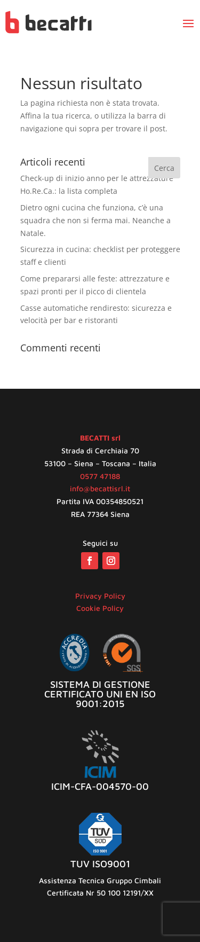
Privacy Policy (100, 595)
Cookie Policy (100, 608)
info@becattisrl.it (100, 488)
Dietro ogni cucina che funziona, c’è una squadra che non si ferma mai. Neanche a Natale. (95, 220)
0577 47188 (100, 476)
